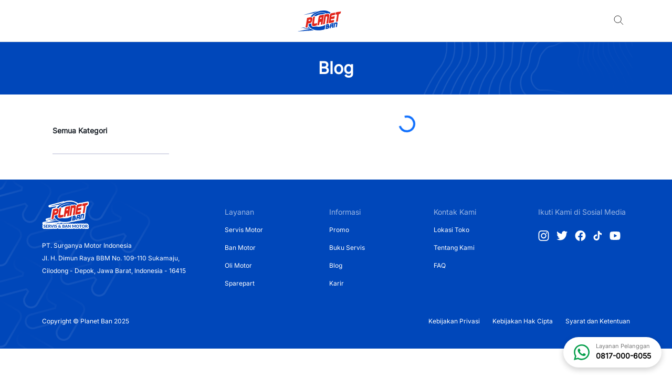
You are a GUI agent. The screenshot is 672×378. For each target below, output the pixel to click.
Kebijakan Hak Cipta (522, 321)
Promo (339, 230)
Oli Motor (238, 265)
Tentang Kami (454, 247)
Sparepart (240, 283)
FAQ (440, 265)
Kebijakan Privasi (454, 321)
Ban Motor (240, 247)
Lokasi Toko (451, 230)
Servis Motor (244, 230)
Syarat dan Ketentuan (597, 321)
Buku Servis (347, 247)
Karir (336, 283)
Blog (335, 265)
